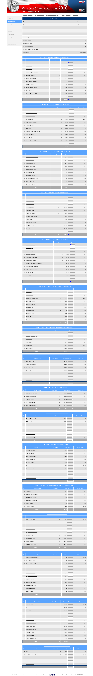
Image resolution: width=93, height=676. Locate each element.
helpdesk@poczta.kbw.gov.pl (21, 674)
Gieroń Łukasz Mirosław (31, 222)
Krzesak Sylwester (29, 591)
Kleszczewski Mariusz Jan (31, 197)
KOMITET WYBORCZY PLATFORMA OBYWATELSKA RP (56, 192)
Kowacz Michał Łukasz (30, 572)
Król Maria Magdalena (30, 304)
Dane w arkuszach (11, 37)
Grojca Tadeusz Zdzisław (31, 456)
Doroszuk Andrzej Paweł (30, 588)
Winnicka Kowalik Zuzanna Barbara (33, 131)
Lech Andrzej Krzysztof (30, 116)
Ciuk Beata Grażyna (30, 84)
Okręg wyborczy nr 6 (66, 15)
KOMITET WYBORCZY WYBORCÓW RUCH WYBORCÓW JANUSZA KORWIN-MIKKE (57, 598)
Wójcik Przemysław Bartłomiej (32, 654)
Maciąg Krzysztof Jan (30, 522)
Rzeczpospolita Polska (27, 15)
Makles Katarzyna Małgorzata (31, 500)
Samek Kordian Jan (29, 367)
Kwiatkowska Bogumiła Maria (32, 298)
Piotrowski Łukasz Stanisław (31, 607)
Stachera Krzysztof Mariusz (31, 87)
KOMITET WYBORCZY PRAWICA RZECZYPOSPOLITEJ (56, 551)
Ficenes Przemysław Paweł (31, 638)
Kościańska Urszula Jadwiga (31, 81)
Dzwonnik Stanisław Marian (31, 62)
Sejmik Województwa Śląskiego (52, 15)
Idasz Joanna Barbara (30, 506)
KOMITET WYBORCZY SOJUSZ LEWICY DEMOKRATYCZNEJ (56, 57)
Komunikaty (10, 31)
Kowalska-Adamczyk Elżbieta (32, 474)
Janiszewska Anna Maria (30, 254)
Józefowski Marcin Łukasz (31, 275)
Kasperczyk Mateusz (30, 664)
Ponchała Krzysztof (30, 210)
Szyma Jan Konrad (29, 119)
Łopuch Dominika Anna (30, 376)
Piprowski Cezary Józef (30, 370)
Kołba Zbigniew (29, 342)
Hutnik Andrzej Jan (29, 248)
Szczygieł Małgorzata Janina (31, 616)
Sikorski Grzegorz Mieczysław (32, 72)
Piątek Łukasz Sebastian (30, 660)
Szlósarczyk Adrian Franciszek (31, 651)
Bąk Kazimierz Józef (30, 541)
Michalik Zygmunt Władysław (31, 336)
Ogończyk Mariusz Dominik (31, 93)
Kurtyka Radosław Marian (31, 468)
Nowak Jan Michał (29, 295)
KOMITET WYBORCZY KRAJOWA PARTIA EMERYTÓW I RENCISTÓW (56, 286)
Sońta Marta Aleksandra (30, 402)
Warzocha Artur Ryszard (30, 244)
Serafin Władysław (29, 109)
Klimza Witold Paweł (30, 134)
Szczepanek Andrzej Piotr (31, 569)
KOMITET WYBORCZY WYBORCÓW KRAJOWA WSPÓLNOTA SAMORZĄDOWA (56, 327)
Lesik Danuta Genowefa (30, 301)
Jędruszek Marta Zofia (30, 538)
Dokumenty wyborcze (12, 44)
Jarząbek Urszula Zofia (30, 450)
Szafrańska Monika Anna (31, 544)
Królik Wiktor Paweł (30, 160)
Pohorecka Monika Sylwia (31, 260)
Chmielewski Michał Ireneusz (31, 373)
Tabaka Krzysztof (29, 96)
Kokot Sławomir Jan (30, 613)
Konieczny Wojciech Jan (30, 75)
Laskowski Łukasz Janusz (31, 478)
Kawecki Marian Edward (31, 418)
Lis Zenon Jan (29, 430)
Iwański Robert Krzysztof (31, 582)
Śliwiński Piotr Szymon (30, 528)
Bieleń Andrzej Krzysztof (31, 623)
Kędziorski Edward (29, 278)
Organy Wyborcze (11, 24)
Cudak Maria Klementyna (31, 525)
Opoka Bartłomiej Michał (31, 396)
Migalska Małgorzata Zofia (31, 140)
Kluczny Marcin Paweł (30, 626)
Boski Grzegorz (29, 143)
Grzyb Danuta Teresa (30, 310)
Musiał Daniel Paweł (30, 620)
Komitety (9, 27)
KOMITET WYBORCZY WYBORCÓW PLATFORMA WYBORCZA (57, 444)
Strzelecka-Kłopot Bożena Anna (32, 266)
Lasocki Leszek (29, 465)
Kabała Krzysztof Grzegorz (31, 225)
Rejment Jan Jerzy (29, 421)
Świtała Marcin (29, 219)
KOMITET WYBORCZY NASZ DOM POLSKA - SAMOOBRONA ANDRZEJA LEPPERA (57, 485)
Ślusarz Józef (28, 128)
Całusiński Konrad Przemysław (32, 157)
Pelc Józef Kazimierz (30, 316)
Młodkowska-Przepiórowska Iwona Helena (34, 263)
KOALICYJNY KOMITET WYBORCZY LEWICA (56, 355)
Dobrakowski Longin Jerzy (31, 519)
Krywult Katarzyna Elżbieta (31, 576)
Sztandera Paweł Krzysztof (31, 629)
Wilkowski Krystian (30, 462)
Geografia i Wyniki (11, 21)
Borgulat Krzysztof (29, 503)
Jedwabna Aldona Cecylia (31, 181)
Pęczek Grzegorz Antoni (30, 566)
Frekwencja (10, 40)
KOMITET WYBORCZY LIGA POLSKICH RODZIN (57, 514)
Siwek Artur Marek (30, 207)
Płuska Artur (28, 228)
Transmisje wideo (11, 34)
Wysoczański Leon (29, 348)
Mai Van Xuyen (29, 379)
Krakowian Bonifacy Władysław (32, 269)
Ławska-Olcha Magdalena (31, 169)
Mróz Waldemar (29, 339)
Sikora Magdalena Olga (30, 560)
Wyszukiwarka (10, 18)
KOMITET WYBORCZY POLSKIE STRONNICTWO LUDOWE (56, 104)
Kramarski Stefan (29, 604)
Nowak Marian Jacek (30, 90)
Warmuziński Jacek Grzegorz (31, 319)
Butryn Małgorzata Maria (31, 585)
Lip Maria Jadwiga (29, 535)
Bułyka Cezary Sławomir (30, 657)
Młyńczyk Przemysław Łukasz (32, 494)
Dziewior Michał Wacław (30, 272)
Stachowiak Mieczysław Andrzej (32, 178)
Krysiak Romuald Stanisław (31, 532)
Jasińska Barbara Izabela (31, 231)
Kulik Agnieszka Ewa (30, 361)
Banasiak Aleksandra (30, 125)
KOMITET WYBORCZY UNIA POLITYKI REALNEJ (56, 387)
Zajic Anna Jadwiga (30, 579)
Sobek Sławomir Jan (30, 172)
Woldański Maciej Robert (31, 424)
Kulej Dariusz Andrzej (30, 437)
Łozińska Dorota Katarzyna (31, 216)
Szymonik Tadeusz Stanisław (31, 257)
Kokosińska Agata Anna (30, 175)
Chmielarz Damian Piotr (30, 163)
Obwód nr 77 (75, 15)
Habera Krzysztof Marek (30, 471)
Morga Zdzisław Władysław (31, 497)
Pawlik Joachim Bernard (30, 434)
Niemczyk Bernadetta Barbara (31, 113)
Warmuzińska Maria (30, 313)
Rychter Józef (28, 491)
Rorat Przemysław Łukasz (31, 405)
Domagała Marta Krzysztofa (31, 393)
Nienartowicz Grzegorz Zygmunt (32, 557)
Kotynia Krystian (29, 137)
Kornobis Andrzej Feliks (30, 251)
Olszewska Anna (29, 345)
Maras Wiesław (29, 65)
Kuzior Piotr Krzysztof (30, 166)
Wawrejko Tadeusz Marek (31, 364)
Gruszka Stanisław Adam (31, 78)
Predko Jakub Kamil (30, 632)
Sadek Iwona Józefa (30, 204)
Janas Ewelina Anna (30, 453)
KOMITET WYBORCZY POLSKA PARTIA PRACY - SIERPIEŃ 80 (57, 151)
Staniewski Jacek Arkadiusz (31, 122)
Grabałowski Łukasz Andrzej (31, 563)
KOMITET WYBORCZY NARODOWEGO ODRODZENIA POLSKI (57, 646)
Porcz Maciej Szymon (30, 610)
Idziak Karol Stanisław (30, 459)
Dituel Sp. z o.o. (44, 674)
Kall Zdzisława (29, 69)
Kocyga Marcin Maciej (30, 213)
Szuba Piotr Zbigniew (30, 399)
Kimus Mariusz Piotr (30, 635)
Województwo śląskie (39, 15)
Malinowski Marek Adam (31, 332)
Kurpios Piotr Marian (30, 200)
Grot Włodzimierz (29, 307)
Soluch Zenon (28, 292)
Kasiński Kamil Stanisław (31, 184)
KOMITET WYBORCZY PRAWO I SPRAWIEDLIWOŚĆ (57, 239)
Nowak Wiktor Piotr (30, 427)
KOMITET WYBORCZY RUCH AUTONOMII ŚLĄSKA (57, 412)
